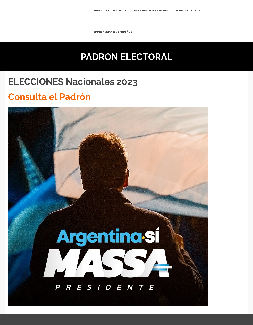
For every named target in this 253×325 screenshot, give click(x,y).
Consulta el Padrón (49, 97)
